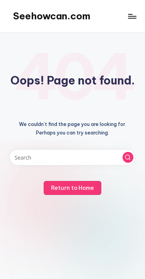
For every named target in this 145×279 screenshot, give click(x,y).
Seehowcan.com (51, 16)
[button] (128, 157)
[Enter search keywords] (72, 157)
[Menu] (132, 16)
